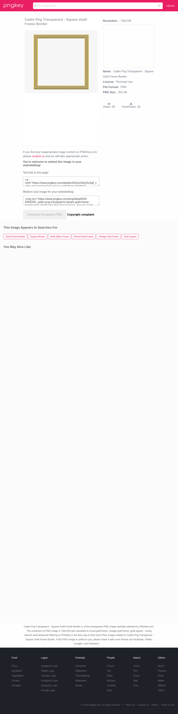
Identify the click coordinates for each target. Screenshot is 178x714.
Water (161, 680)
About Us (130, 705)
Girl (109, 670)
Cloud (136, 666)
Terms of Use (168, 705)
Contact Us (143, 705)
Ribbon (161, 685)
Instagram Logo (49, 666)
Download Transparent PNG (44, 214)
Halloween (81, 670)
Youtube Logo (48, 675)
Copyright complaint (80, 214)
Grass (136, 675)
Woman (111, 680)
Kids (109, 690)
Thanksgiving (82, 675)
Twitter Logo (47, 670)
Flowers (162, 670)
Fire (135, 670)
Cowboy (111, 685)
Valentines (80, 680)
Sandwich (17, 670)
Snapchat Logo (49, 685)
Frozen (111, 666)
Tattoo (161, 690)
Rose (161, 675)
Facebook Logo (49, 680)
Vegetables (18, 675)
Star (135, 680)
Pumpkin (16, 685)
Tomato (16, 680)
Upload (170, 5)
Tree (135, 685)
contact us (38, 156)
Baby (110, 675)
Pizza (15, 666)
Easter (78, 685)
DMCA (155, 705)
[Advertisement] (78, 119)
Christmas (80, 666)
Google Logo (48, 690)
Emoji (161, 666)
